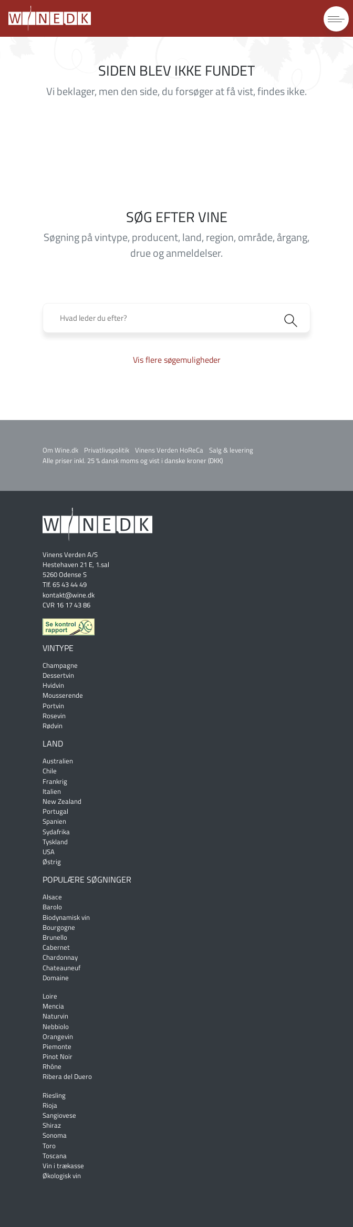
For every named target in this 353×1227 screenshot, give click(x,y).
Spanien (54, 821)
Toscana (55, 1155)
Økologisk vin (62, 1175)
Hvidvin (53, 685)
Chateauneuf (61, 967)
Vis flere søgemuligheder (177, 359)
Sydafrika (56, 831)
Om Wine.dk (60, 450)
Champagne (60, 665)
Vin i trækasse (63, 1165)
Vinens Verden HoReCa (169, 450)
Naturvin (55, 1016)
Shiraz (52, 1125)
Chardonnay (60, 957)
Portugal (55, 811)
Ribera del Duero (67, 1076)
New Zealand (62, 801)
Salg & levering (231, 450)
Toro (49, 1145)
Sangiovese (59, 1115)
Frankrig (55, 781)
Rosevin (54, 715)
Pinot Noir (57, 1056)
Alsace (52, 897)
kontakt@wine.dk (69, 595)
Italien (52, 791)
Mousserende (63, 695)
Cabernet (56, 947)
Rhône (52, 1066)
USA (49, 851)
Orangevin (58, 1036)
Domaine (56, 977)
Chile (50, 770)
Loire (50, 996)
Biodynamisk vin (66, 917)
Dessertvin (58, 675)
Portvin (53, 705)
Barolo (52, 906)
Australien (58, 761)
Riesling (54, 1095)
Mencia (53, 1006)
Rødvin (53, 725)
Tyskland (55, 841)
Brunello (55, 937)
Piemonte (57, 1046)
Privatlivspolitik (106, 450)
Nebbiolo (56, 1026)
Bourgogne (59, 927)
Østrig (52, 861)
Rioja (50, 1105)
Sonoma (55, 1135)
